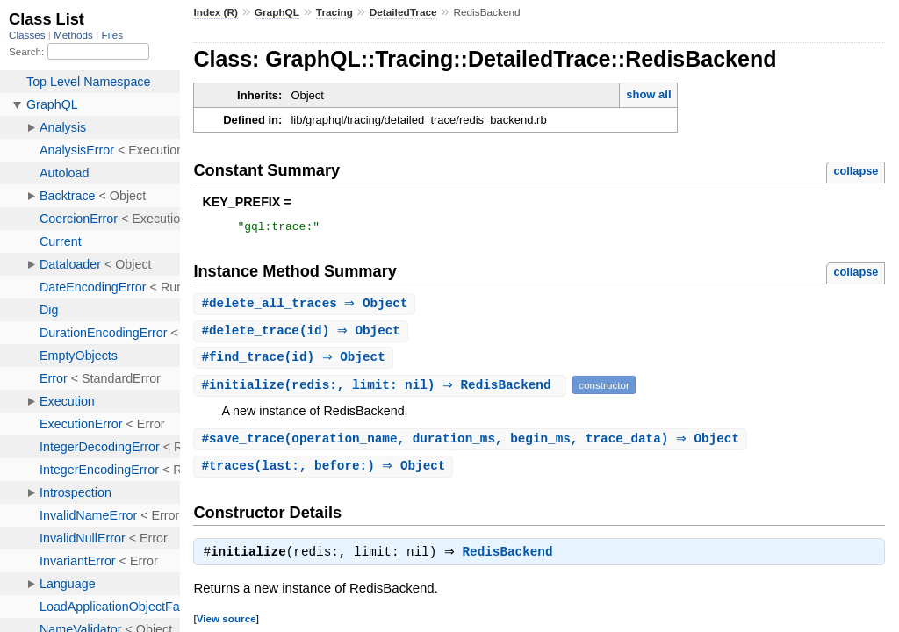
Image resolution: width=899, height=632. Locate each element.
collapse (855, 170)
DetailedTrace (403, 12)
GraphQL (277, 12)
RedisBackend (512, 561)
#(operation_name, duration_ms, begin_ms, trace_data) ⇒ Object (472, 444)
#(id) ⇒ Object (303, 335)
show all (648, 94)
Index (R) (215, 12)
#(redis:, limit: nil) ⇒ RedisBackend (382, 390)
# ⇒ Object (306, 306)
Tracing (334, 12)
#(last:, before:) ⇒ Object (325, 472)
